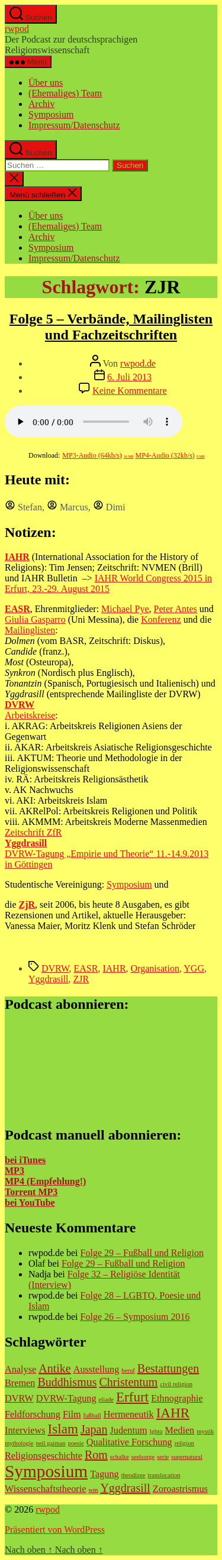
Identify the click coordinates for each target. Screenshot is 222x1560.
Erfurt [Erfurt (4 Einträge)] (132, 1396)
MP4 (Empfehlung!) (45, 1181)
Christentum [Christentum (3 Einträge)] (128, 1382)
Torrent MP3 (31, 1192)
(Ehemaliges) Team (65, 93)
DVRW (55, 968)
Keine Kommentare (129, 391)
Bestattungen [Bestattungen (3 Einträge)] (168, 1368)
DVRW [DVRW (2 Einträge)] (19, 1398)
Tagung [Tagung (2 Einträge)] (104, 1474)
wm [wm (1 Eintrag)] (93, 1490)
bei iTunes (25, 1160)
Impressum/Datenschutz (74, 125)
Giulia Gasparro (35, 619)
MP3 (14, 1171)
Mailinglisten (30, 630)
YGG (194, 968)
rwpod (17, 29)
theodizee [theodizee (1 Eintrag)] (133, 1475)
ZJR (81, 979)
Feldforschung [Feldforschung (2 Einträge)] (32, 1414)
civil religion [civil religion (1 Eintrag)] (176, 1384)
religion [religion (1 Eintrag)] (184, 1443)
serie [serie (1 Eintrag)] (163, 1457)
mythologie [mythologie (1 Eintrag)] (19, 1443)
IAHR (114, 968)
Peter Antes (175, 609)
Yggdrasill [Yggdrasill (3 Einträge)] (125, 1487)
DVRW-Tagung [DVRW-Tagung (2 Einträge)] (66, 1398)
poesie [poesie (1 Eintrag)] (76, 1443)
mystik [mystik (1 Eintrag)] (205, 1431)
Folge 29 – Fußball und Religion (142, 1253)
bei (11, 1202)
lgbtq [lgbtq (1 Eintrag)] (156, 1431)
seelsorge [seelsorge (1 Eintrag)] (143, 1457)
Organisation (155, 968)
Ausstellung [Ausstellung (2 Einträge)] (96, 1369)
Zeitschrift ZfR (33, 832)
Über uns (45, 82)
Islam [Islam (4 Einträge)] (63, 1428)
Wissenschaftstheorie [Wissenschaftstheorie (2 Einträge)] (45, 1489)
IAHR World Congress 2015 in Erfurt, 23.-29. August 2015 (108, 583)
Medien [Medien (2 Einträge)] (180, 1430)
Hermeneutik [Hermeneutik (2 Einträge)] (129, 1414)
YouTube (35, 1202)
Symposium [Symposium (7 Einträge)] (46, 1471)
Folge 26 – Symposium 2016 (135, 1317)
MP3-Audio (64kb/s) (97, 455)
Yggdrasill (48, 979)
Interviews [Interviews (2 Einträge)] (25, 1430)
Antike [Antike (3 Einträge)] (54, 1368)
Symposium (50, 114)
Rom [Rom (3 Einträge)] (96, 1454)
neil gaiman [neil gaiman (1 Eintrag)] (51, 1443)
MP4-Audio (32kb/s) (170, 455)
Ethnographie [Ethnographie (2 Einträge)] (177, 1398)
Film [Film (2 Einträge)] (72, 1414)
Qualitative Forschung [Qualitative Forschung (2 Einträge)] (129, 1442)
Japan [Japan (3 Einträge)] (94, 1429)
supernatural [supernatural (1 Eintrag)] (186, 1457)
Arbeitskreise (30, 715)
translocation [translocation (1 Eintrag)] (164, 1475)
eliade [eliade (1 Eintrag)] (106, 1399)
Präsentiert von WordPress (55, 1530)
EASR (86, 968)
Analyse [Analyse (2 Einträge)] (20, 1369)
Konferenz (161, 619)
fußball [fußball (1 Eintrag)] (92, 1415)
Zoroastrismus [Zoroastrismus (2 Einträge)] (180, 1489)
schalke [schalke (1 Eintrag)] (119, 1457)
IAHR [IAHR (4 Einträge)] (173, 1412)
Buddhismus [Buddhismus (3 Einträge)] (66, 1382)
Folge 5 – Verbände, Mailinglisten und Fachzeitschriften (111, 326)
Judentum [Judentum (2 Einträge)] (128, 1430)
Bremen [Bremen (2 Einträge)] (20, 1383)
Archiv (41, 104)
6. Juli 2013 (129, 377)
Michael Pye (125, 609)
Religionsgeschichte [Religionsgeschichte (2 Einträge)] (43, 1456)
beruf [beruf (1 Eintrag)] (127, 1370)
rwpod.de (138, 363)
